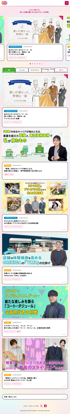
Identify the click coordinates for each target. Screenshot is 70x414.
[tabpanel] (35, 39)
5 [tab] (39, 63)
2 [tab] (32, 63)
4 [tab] (37, 63)
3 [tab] (35, 63)
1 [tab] (30, 63)
